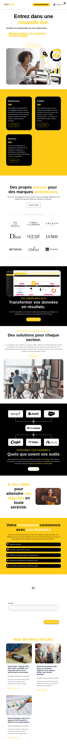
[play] (33, 283)
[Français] (58, 4)
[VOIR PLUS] (33, 357)
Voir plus (13, 160)
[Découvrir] (33, 319)
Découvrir (43, 125)
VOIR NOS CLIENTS (33, 205)
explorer (13, 125)
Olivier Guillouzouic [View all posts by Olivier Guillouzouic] (16, 676)
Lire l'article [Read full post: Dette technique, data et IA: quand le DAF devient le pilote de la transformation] (14, 738)
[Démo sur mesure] (33, 46)
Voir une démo (51, 622)
